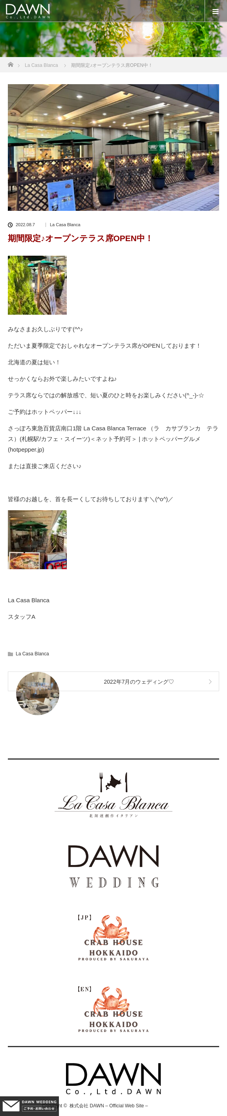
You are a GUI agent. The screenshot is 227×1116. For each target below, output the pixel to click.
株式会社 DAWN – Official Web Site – (109, 1106)
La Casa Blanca (65, 225)
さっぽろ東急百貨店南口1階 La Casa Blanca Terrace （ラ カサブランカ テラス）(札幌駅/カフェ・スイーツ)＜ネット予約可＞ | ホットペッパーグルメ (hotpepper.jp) (113, 439)
